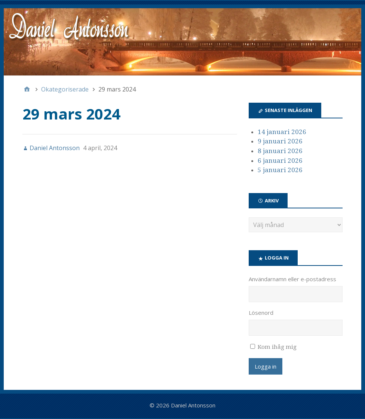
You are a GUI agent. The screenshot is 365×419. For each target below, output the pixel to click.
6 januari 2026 (280, 160)
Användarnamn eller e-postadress (292, 279)
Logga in (265, 366)
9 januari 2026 (280, 141)
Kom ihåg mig (277, 347)
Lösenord (261, 312)
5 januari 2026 (280, 170)
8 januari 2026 (280, 151)
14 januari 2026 (282, 132)
